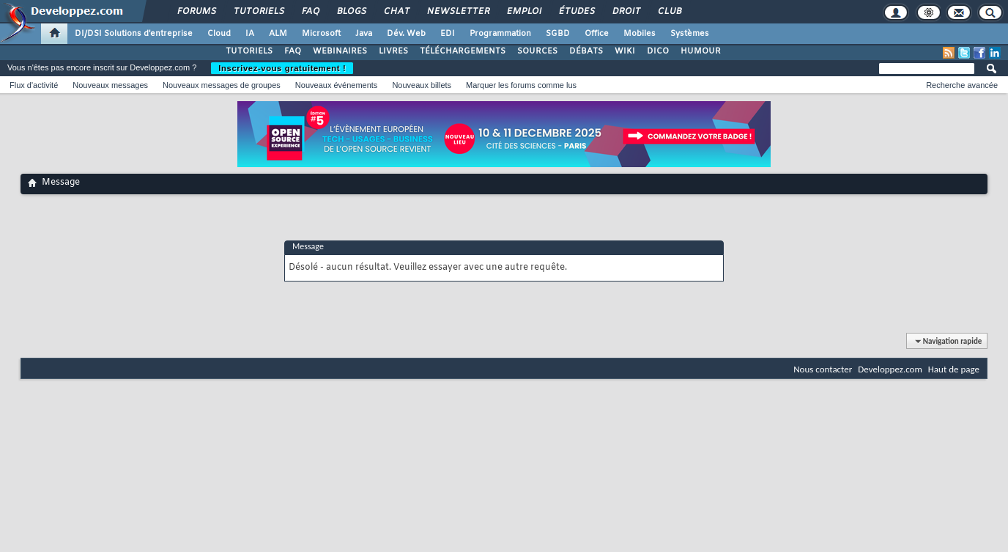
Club (669, 12)
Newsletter (457, 12)
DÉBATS (586, 51)
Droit (625, 12)
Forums (196, 12)
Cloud (219, 34)
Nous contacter (822, 369)
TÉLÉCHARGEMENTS (462, 51)
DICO (658, 51)
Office (597, 34)
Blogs (351, 12)
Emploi (523, 12)
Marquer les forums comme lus (521, 85)
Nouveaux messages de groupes (222, 85)
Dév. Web (406, 34)
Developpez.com (890, 369)
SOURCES (537, 51)
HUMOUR (701, 51)
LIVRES (393, 51)
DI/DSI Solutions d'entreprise (134, 34)
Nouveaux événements (336, 85)
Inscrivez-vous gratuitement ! (282, 68)
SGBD (558, 34)
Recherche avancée (962, 85)
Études (576, 12)
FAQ (310, 12)
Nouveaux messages (110, 85)
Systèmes (689, 34)
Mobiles (639, 34)
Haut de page (953, 369)
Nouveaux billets (421, 85)
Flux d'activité (34, 85)
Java (363, 34)
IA (249, 34)
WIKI (625, 51)
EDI (447, 34)
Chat (396, 12)
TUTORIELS (249, 51)
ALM (278, 34)
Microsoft (321, 34)
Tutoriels (258, 12)
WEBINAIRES (340, 51)
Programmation (500, 34)
